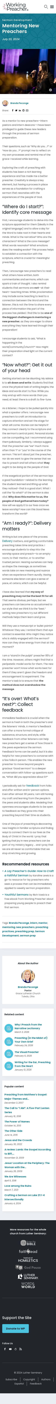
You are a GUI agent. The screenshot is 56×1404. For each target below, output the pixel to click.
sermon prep (28, 935)
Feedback (36, 1383)
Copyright (29, 1379)
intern (33, 923)
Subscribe (11, 1379)
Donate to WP (15, 1328)
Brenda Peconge (19, 923)
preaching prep (24, 931)
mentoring (8, 927)
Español (19, 1383)
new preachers (25, 927)
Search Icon (46, 7)
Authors (45, 1379)
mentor (42, 923)
